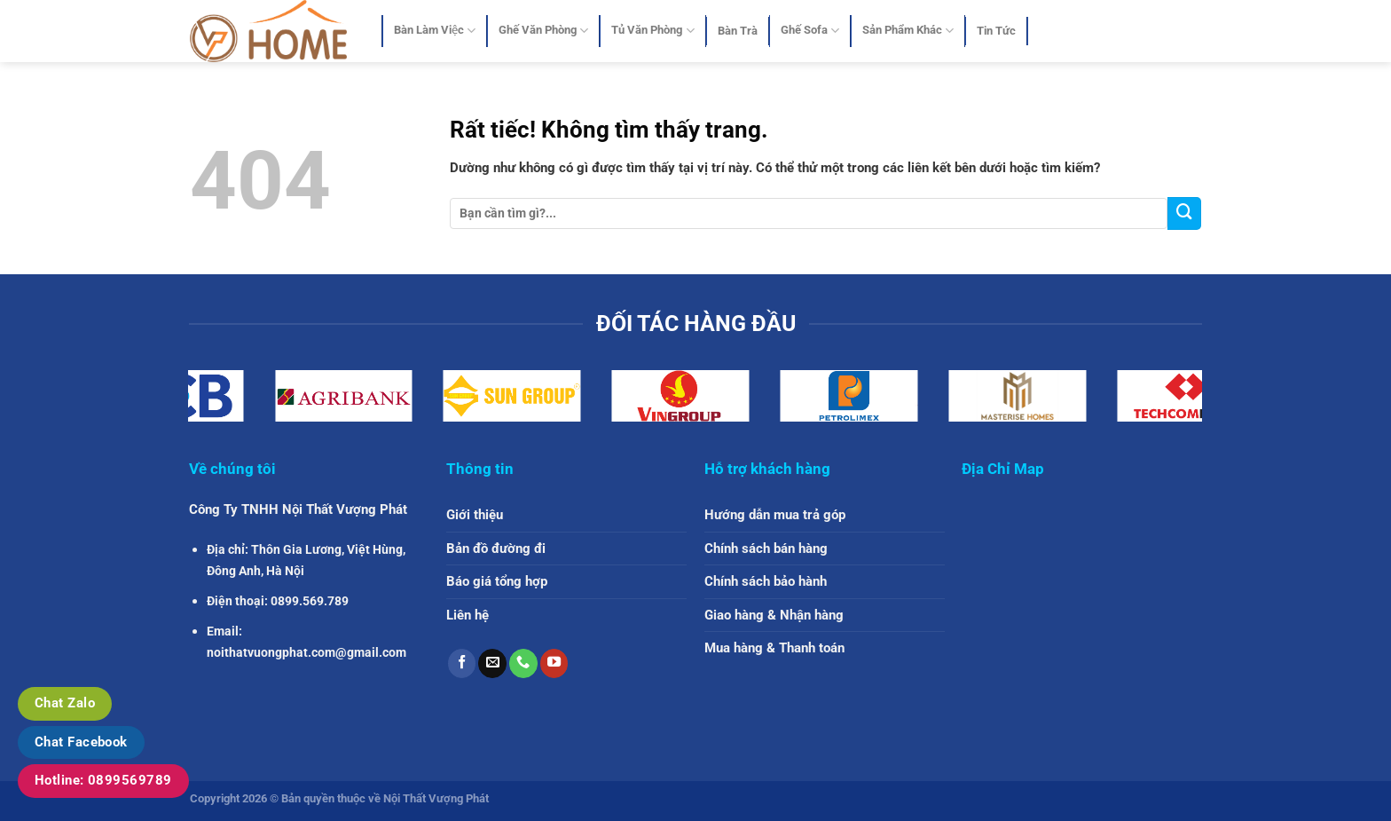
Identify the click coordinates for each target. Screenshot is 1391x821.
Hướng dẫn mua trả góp (774, 515)
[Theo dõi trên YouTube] (554, 663)
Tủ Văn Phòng (652, 30)
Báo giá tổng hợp (496, 581)
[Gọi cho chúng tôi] (523, 663)
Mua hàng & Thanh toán (774, 648)
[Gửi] (1184, 213)
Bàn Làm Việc (434, 30)
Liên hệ (467, 615)
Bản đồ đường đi (496, 549)
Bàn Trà (738, 30)
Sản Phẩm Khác (908, 30)
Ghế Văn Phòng (543, 30)
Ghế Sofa (810, 30)
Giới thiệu (474, 515)
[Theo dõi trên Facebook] (462, 663)
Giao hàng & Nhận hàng (774, 615)
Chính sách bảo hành (765, 581)
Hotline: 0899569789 (103, 780)
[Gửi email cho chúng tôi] (492, 663)
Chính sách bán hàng (766, 549)
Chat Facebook (81, 742)
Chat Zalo (65, 703)
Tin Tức (996, 30)
